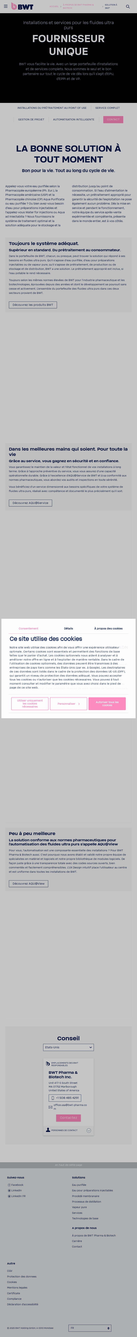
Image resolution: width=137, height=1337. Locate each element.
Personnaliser (69, 703)
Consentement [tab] (28, 628)
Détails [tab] (68, 628)
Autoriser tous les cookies (107, 704)
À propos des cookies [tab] (108, 628)
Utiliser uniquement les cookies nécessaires (30, 703)
